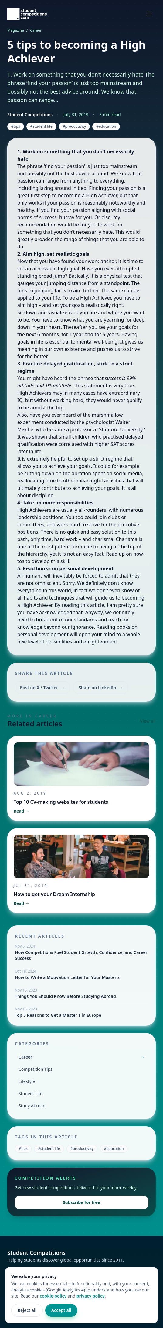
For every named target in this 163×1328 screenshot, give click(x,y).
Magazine (15, 30)
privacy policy (90, 1296)
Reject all (27, 1310)
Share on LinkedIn (101, 688)
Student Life (30, 1093)
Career (36, 30)
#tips (15, 126)
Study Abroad (32, 1106)
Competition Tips (36, 1069)
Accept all (61, 1310)
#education (106, 126)
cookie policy (53, 1296)
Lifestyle (27, 1081)
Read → (21, 811)
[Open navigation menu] (149, 14)
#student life (41, 126)
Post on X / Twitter (42, 688)
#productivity (74, 126)
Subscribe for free (81, 1202)
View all (148, 721)
